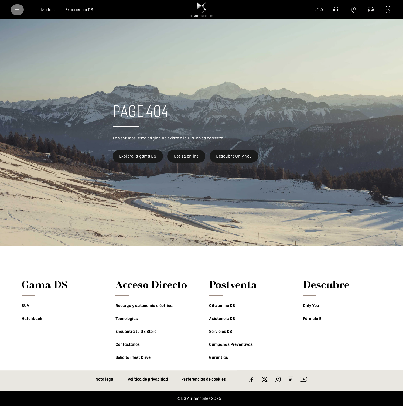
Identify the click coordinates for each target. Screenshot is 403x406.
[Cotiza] (319, 9)
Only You (311, 305)
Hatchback (32, 318)
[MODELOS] (17, 9)
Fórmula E (312, 318)
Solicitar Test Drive (133, 357)
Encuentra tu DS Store (135, 331)
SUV (25, 305)
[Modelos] (49, 10)
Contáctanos (127, 344)
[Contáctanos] (336, 9)
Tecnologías (126, 318)
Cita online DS (222, 305)
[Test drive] (370, 9)
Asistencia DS (222, 318)
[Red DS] (353, 9)
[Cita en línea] (388, 9)
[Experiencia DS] (79, 10)
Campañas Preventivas (231, 344)
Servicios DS (220, 331)
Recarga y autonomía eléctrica (144, 305)
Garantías (218, 357)
